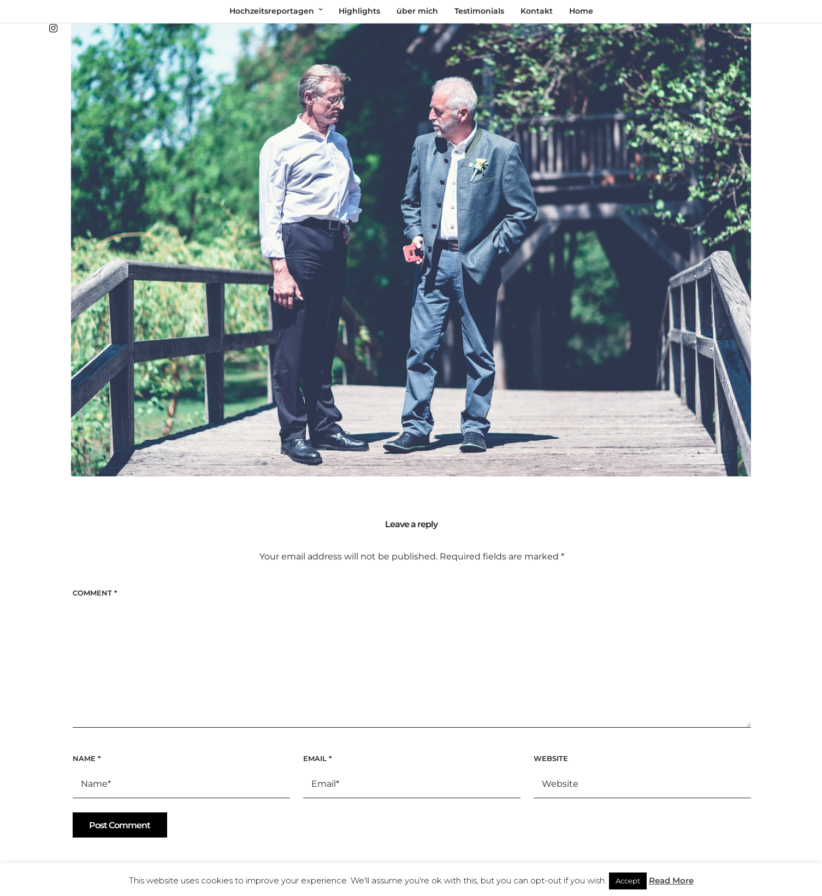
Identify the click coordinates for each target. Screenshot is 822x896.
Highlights (359, 11)
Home (581, 11)
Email (317, 758)
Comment (95, 592)
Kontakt (537, 11)
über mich (417, 11)
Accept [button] (628, 880)
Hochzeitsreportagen (271, 11)
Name (86, 758)
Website (551, 758)
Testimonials (479, 11)
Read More (671, 880)
